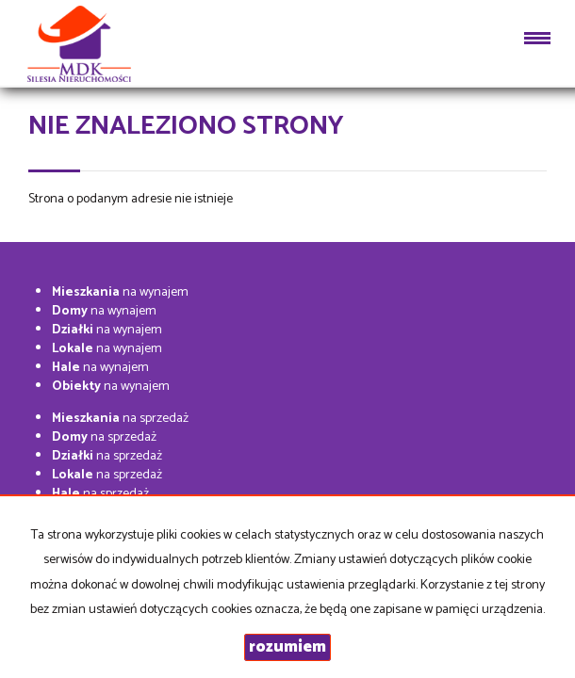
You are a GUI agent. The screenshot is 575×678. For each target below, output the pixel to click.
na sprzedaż (120, 418)
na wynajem (120, 292)
